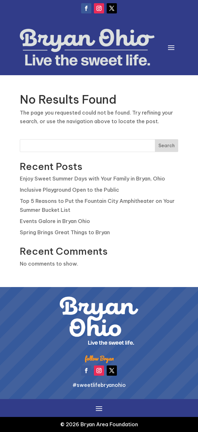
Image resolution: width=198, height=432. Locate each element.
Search (166, 145)
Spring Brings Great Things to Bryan (65, 232)
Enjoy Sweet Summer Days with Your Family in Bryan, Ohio (92, 178)
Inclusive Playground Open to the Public (69, 190)
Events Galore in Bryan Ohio (55, 221)
